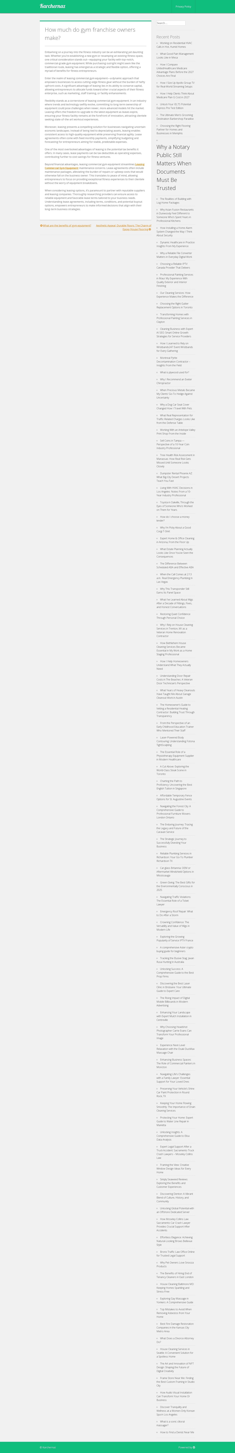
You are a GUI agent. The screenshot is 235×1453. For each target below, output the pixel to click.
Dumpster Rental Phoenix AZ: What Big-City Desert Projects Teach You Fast (175, 477)
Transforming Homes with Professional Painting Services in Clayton (174, 318)
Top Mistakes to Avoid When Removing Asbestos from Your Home (174, 1313)
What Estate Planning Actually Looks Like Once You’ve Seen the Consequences (175, 552)
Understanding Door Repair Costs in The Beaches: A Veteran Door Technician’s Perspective (175, 679)
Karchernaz (52, 5)
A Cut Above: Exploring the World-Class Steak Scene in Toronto (173, 770)
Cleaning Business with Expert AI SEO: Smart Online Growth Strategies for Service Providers (175, 332)
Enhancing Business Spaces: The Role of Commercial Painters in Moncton (176, 1063)
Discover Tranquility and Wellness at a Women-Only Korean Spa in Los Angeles (176, 1410)
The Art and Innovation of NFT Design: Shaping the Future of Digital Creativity (175, 1367)
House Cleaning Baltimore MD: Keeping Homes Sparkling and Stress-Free (175, 1287)
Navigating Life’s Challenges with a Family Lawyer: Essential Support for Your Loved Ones (173, 1077)
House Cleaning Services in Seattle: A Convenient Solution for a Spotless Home (175, 1352)
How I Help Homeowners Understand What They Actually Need (174, 665)
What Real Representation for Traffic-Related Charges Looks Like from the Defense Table (176, 419)
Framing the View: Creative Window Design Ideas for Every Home (174, 1168)
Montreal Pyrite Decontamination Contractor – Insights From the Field (173, 361)
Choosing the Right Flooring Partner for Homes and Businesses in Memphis (173, 129)
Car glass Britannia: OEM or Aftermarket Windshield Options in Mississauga (175, 871)
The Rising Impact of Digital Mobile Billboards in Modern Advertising (173, 1001)
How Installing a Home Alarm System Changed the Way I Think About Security (174, 231)
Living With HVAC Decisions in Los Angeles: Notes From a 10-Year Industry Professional (175, 491)
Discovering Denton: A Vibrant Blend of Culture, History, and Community (175, 1197)
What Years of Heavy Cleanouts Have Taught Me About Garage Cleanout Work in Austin (176, 694)
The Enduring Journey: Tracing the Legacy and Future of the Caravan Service (175, 828)
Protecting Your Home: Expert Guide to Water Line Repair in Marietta (175, 1121)
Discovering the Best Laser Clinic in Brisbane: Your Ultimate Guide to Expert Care (174, 987)
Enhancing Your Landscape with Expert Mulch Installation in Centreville (174, 1016)
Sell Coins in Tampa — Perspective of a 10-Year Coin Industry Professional (173, 444)
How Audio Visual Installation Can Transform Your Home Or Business (174, 1396)
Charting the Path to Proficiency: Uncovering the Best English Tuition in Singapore (174, 784)
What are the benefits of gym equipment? (67, 225)
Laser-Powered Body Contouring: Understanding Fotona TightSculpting (176, 741)
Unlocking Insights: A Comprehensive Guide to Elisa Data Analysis (173, 1135)
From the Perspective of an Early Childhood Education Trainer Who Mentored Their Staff (175, 726)
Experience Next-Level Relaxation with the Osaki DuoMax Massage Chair (176, 1048)
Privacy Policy (183, 6)
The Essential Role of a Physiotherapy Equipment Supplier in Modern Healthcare (175, 755)
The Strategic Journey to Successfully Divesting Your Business (172, 842)
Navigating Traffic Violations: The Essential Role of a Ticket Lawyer (174, 900)
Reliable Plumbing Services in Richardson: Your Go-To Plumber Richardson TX (175, 857)
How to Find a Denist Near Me (177, 1432)
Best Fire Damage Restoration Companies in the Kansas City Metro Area (175, 1327)
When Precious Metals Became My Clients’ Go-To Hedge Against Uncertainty (176, 393)
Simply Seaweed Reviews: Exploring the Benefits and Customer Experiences (172, 1183)
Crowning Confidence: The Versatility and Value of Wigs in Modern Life (173, 925)
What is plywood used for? (174, 372)
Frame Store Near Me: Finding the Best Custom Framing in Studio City (176, 1381)
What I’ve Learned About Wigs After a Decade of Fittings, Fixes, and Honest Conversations (175, 603)
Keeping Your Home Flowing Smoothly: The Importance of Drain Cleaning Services (176, 1106)
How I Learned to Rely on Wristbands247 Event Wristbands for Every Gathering (175, 347)
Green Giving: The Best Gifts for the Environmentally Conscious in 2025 (176, 886)
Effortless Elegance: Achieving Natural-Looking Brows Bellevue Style (175, 1241)
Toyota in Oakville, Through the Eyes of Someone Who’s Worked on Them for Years (175, 506)
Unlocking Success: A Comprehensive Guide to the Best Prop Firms (175, 972)
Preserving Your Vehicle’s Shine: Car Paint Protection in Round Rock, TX (176, 1092)
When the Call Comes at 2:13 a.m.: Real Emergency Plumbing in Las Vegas (175, 578)
